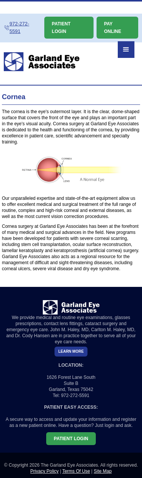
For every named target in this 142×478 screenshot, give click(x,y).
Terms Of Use (76, 471)
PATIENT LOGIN (61, 27)
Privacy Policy (44, 471)
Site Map (103, 471)
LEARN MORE (71, 351)
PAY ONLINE (112, 27)
